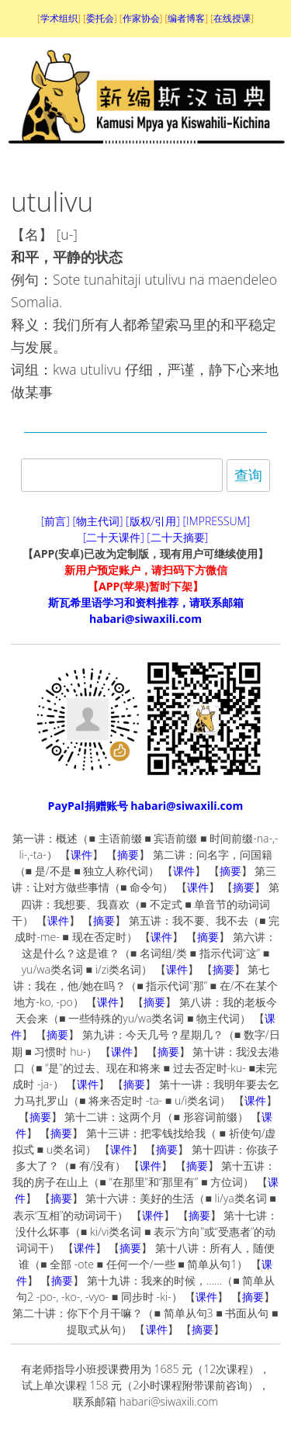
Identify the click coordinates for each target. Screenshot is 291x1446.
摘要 (128, 854)
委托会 (100, 18)
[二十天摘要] (177, 537)
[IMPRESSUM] (217, 521)
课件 (81, 854)
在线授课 (232, 18)
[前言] (55, 521)
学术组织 (59, 18)
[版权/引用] (153, 521)
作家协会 (141, 18)
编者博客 (186, 18)
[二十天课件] (113, 537)
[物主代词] (97, 521)
